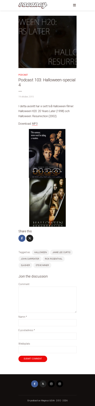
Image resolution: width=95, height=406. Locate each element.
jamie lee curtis (61, 252)
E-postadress (26, 330)
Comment (23, 284)
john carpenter (30, 259)
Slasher (25, 265)
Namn (22, 316)
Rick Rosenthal (53, 259)
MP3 (35, 123)
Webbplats (24, 343)
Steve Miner (42, 265)
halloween (40, 252)
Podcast (23, 75)
